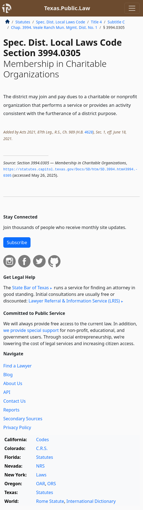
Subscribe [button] (17, 242)
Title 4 (96, 21)
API (6, 392)
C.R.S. (42, 448)
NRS (40, 466)
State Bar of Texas (30, 288)
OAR (40, 484)
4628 (88, 132)
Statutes (22, 21)
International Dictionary (91, 501)
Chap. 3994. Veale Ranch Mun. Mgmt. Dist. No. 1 (54, 27)
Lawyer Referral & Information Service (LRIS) (74, 301)
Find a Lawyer (17, 366)
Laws (41, 475)
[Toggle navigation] (132, 8)
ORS (51, 484)
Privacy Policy (17, 427)
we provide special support (31, 330)
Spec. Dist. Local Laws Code (60, 21)
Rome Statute (50, 501)
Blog (8, 375)
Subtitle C (116, 21)
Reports (11, 410)
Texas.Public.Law (67, 8)
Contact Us (14, 401)
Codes (42, 440)
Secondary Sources (22, 419)
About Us (12, 383)
